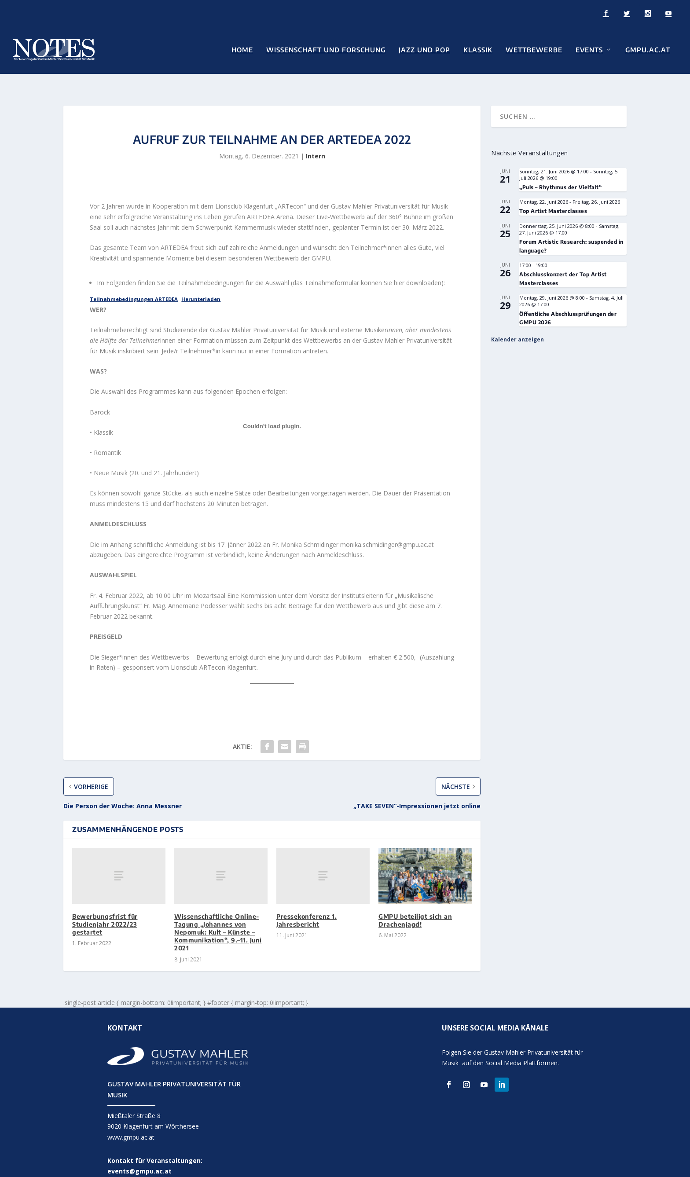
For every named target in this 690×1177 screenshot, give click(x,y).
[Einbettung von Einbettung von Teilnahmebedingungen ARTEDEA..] (272, 411)
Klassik (477, 49)
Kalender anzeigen (517, 324)
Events (589, 49)
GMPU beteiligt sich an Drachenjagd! (415, 905)
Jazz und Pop (424, 49)
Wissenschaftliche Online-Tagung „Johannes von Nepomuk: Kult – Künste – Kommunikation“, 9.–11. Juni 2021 (218, 917)
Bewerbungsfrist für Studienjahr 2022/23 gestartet (105, 909)
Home (242, 49)
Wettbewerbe (534, 49)
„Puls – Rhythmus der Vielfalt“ (560, 172)
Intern (315, 141)
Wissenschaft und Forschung (325, 49)
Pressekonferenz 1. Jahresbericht (306, 905)
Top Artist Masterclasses (553, 196)
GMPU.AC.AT (647, 49)
